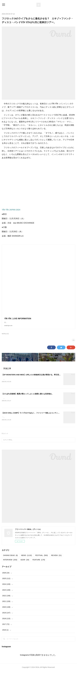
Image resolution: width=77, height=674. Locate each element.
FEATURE (38, 563)
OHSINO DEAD (10, 558)
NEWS (26, 558)
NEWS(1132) (5, 336)
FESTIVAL (41, 558)
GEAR (24, 563)
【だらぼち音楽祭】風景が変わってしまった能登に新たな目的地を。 (27, 396)
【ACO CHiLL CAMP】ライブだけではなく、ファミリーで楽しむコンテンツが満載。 (34, 416)
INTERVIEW (10, 563)
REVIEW (56, 558)
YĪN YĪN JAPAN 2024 (11, 210)
